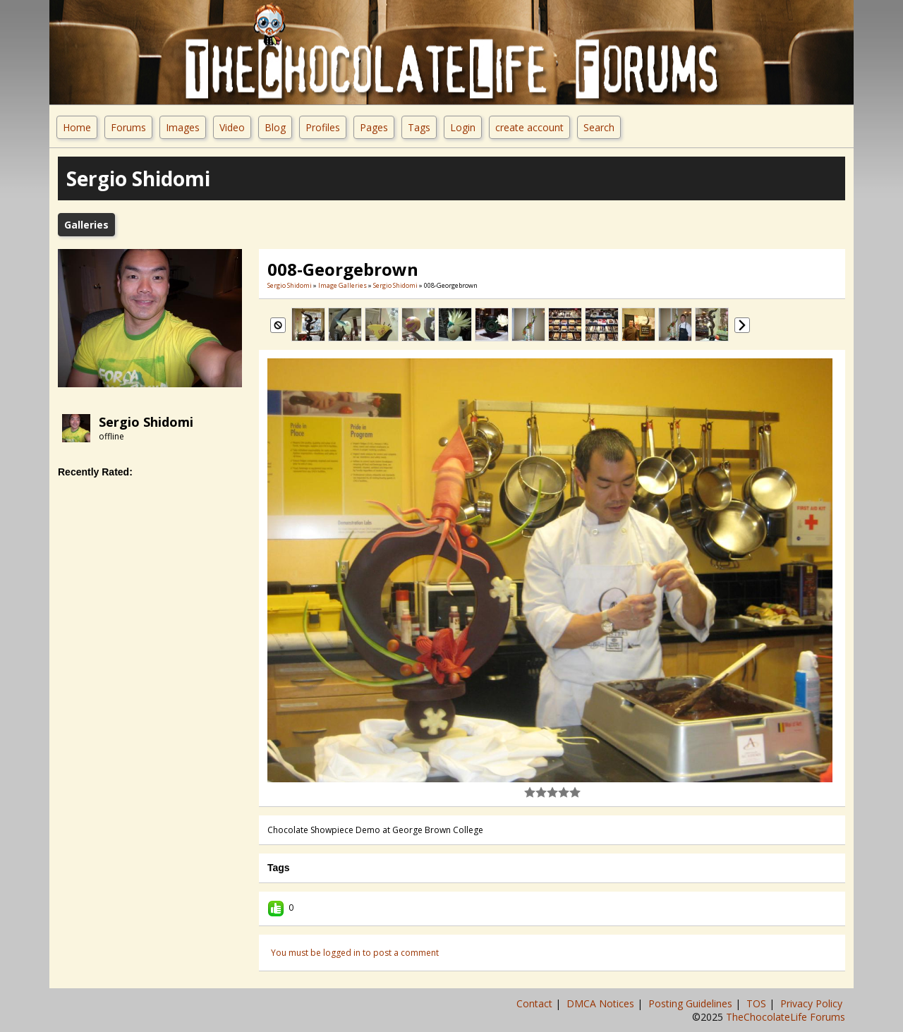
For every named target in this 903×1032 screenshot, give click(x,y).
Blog (275, 127)
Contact (535, 1003)
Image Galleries (342, 285)
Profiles (322, 127)
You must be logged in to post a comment (355, 953)
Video (232, 127)
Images (183, 127)
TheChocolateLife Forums (785, 1017)
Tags (419, 127)
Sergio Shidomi (146, 421)
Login (462, 127)
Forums (128, 127)
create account (529, 127)
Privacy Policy (812, 1003)
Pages (374, 127)
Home (77, 127)
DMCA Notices (601, 1003)
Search (598, 127)
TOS (757, 1003)
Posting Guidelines (691, 1003)
